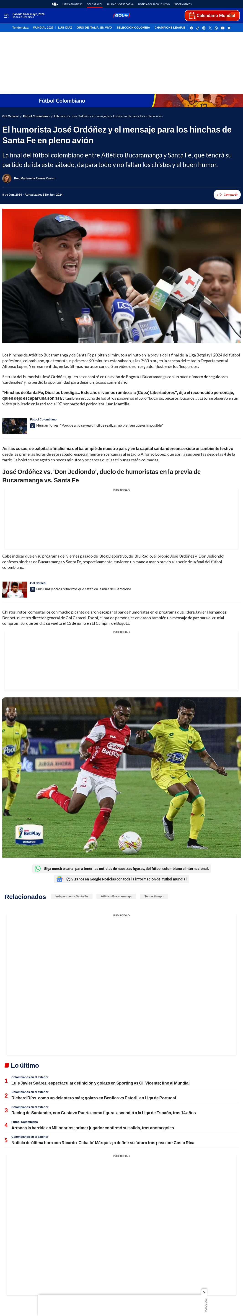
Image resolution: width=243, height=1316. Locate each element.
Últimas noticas (72, 4)
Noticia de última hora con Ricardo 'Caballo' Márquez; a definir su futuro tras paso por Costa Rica (102, 1142)
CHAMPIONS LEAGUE (170, 27)
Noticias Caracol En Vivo (154, 4)
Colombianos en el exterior (30, 1077)
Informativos (182, 4)
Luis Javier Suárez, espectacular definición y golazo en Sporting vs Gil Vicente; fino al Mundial (100, 1082)
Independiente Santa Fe (71, 896)
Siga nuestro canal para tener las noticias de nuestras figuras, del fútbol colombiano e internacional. (121, 869)
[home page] (55, 4)
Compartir (227, 195)
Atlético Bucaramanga (116, 896)
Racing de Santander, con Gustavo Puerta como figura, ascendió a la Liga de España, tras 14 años (103, 1112)
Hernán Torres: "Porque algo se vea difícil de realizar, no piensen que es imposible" (99, 425)
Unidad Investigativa (120, 4)
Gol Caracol (95, 4)
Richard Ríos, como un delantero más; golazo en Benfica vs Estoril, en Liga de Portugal (93, 1097)
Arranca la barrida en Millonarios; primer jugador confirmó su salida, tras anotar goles (92, 1127)
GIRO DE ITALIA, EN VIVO (94, 27)
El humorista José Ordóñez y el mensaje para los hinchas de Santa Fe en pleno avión (108, 116)
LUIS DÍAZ (65, 27)
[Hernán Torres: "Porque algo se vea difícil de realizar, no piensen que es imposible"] (14, 426)
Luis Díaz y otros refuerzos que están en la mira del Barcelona (83, 589)
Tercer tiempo (154, 896)
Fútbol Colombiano (36, 116)
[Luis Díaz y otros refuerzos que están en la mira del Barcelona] (14, 590)
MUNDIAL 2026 (43, 27)
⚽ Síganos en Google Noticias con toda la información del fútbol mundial (121, 879)
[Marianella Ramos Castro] (38, 178)
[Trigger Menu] (6, 15)
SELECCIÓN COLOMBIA (133, 27)
